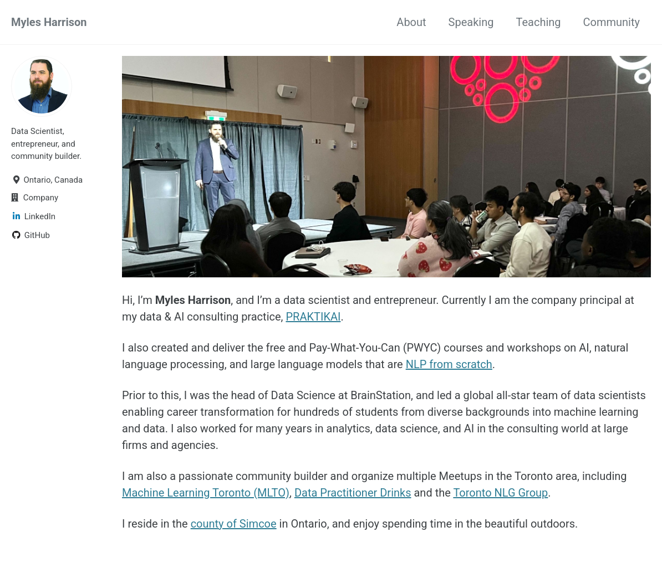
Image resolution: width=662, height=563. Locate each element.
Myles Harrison (48, 22)
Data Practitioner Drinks (352, 492)
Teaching (538, 22)
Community (611, 22)
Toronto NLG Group (500, 492)
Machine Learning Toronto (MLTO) (205, 492)
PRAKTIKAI (313, 316)
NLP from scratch (449, 364)
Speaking (471, 22)
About (411, 22)
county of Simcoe (234, 523)
